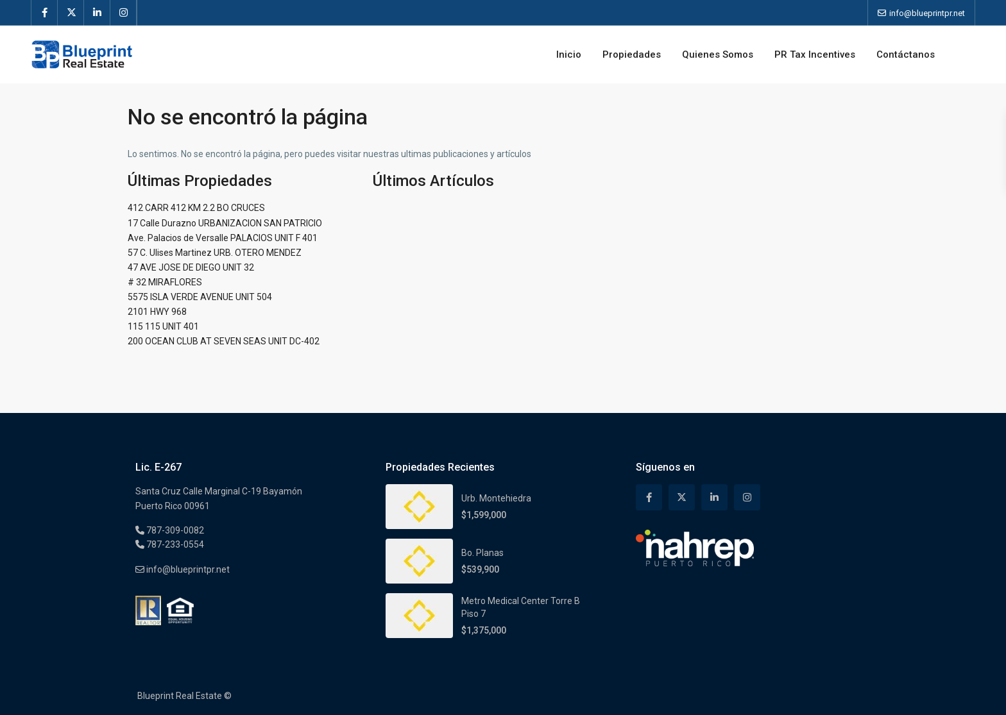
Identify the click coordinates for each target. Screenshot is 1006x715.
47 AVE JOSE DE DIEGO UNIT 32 (191, 267)
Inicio (568, 54)
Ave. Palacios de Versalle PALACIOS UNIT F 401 (223, 238)
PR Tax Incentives (814, 54)
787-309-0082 (174, 530)
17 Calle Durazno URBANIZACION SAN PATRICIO (225, 223)
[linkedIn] (97, 13)
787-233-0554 (174, 544)
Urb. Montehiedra (496, 498)
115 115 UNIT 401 (163, 326)
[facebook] (44, 13)
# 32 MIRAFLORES (165, 282)
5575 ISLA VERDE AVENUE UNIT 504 (200, 297)
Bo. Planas (482, 553)
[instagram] (123, 13)
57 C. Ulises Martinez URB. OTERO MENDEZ (215, 253)
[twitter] (71, 13)
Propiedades (631, 54)
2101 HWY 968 (157, 312)
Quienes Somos (717, 54)
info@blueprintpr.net (187, 569)
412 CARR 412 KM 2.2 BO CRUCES (196, 208)
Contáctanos (905, 54)
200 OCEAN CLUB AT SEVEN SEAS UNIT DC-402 (224, 341)
